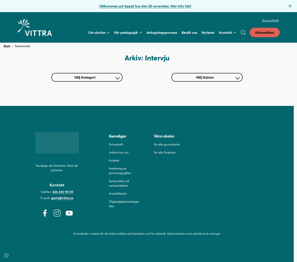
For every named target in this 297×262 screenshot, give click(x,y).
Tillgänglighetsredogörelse (124, 203)
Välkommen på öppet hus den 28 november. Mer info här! (145, 6)
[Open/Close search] (243, 32)
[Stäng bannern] (290, 6)
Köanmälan (264, 32)
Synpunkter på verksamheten (119, 183)
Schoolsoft (116, 144)
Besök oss (189, 32)
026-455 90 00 (62, 192)
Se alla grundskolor (167, 144)
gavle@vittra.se (62, 198)
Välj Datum (218, 77)
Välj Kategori (97, 77)
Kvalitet (114, 160)
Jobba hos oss (118, 152)
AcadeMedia (117, 193)
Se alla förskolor (165, 152)
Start (6, 46)
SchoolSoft (270, 20)
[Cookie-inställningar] (6, 255)
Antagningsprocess (161, 32)
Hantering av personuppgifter (120, 170)
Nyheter (208, 32)
